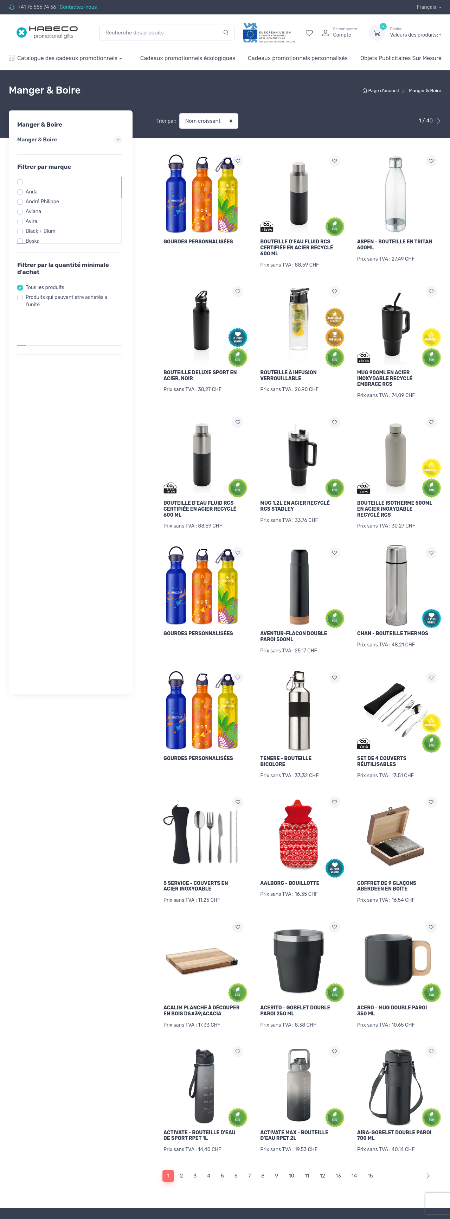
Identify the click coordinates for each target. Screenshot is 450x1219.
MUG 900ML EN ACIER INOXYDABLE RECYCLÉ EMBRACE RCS (385, 376)
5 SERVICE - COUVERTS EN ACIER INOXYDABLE (195, 876)
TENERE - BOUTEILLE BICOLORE (285, 753)
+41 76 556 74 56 (37, 7)
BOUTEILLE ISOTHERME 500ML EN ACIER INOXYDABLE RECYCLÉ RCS (394, 505)
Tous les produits (47, 288)
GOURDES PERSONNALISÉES (198, 242)
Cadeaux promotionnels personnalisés (298, 58)
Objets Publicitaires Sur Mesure (401, 58)
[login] (338, 33)
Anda (34, 192)
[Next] (426, 1160)
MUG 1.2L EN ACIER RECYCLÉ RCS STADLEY (295, 502)
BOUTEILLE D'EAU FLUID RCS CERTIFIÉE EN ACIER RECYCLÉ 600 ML (296, 248)
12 (322, 1160)
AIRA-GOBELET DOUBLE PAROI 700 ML (394, 1122)
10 (291, 1160)
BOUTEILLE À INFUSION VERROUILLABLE (288, 373)
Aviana (35, 212)
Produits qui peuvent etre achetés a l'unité (68, 301)
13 (338, 1160)
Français (427, 7)
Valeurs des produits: (415, 32)
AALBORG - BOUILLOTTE (289, 873)
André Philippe (44, 202)
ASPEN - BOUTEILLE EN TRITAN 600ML (394, 245)
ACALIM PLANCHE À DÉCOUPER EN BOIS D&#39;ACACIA (201, 999)
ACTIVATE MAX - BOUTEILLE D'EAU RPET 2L (294, 1122)
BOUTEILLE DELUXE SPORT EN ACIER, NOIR (200, 373)
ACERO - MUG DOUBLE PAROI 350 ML (392, 999)
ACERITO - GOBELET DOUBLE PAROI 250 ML (295, 999)
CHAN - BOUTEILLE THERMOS (392, 628)
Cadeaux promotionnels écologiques (187, 58)
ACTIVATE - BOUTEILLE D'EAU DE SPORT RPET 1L (199, 1122)
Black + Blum (43, 231)
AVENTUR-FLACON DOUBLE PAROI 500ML (293, 631)
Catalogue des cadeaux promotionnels (63, 58)
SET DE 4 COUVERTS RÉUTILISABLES (381, 753)
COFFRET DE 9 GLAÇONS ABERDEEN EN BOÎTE (386, 876)
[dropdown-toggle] (377, 33)
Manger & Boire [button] (70, 139)
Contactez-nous (78, 7)
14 (354, 1160)
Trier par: (166, 121)
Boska (34, 241)
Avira (33, 221)
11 (307, 1160)
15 (370, 1160)
